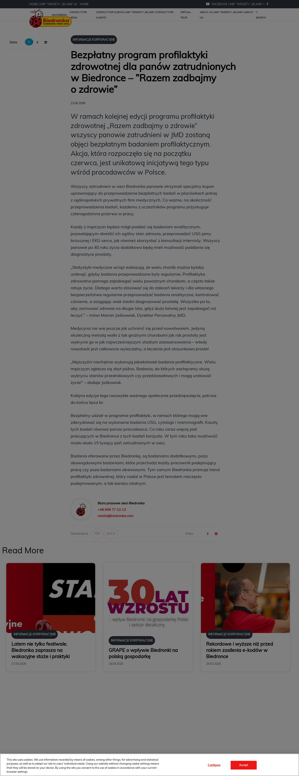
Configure (214, 765)
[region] (149, 765)
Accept (243, 765)
